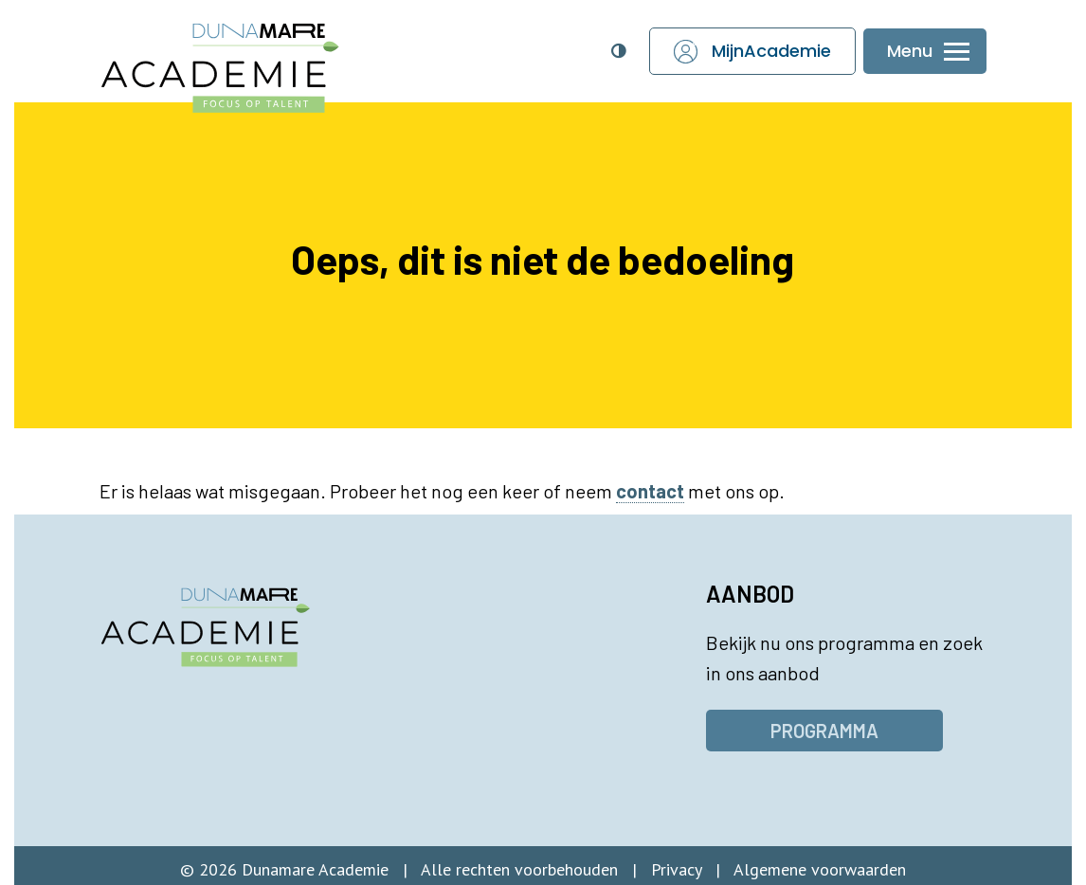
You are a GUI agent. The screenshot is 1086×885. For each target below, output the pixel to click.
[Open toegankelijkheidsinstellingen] (618, 51)
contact (650, 490)
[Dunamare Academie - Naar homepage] (259, 58)
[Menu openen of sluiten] (924, 51)
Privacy (676, 869)
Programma (824, 730)
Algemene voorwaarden (819, 869)
